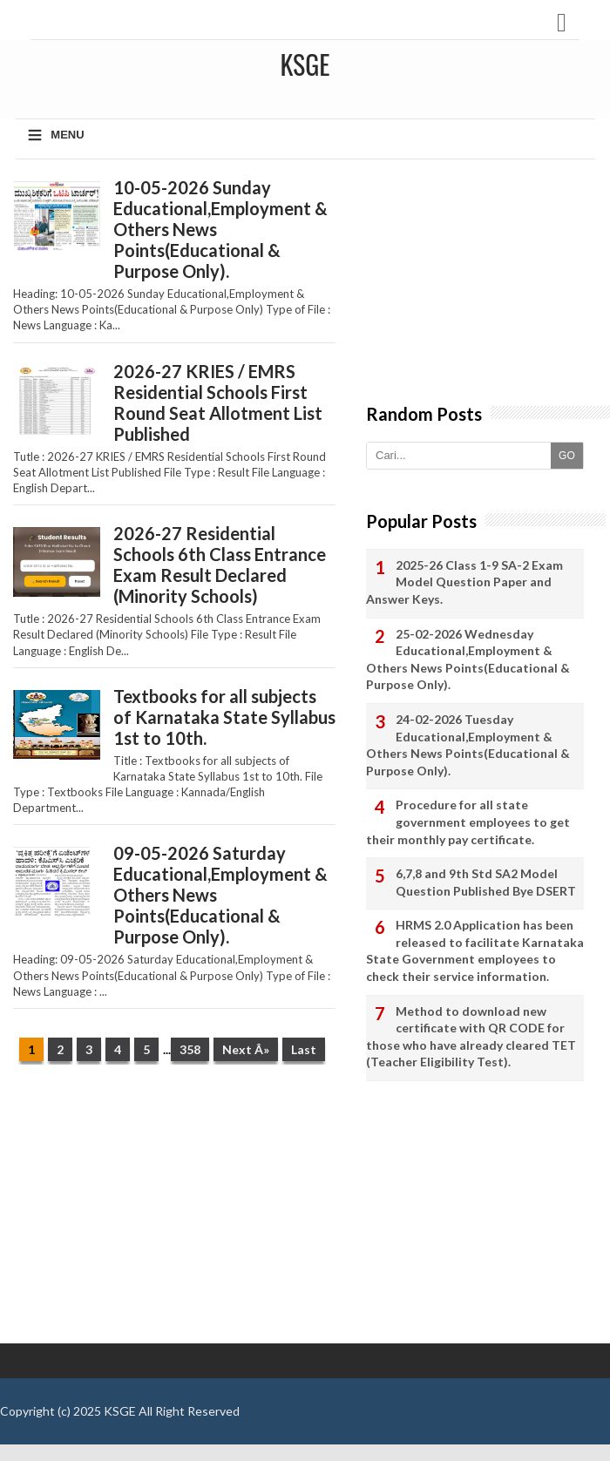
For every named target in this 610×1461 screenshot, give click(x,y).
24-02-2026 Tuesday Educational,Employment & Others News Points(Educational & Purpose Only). (468, 745)
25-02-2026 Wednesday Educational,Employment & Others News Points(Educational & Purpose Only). (468, 659)
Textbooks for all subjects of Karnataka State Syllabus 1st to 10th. (224, 717)
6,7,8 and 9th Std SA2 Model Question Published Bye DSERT (486, 882)
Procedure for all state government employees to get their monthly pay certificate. (468, 821)
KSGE (120, 1411)
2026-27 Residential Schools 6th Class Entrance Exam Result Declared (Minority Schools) (219, 564)
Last (303, 1049)
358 (190, 1049)
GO (567, 456)
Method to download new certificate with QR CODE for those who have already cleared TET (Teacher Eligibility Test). (471, 1037)
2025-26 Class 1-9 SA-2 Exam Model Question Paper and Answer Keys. (464, 582)
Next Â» (245, 1049)
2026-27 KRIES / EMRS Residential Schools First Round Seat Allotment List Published (217, 402)
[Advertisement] (174, 1213)
